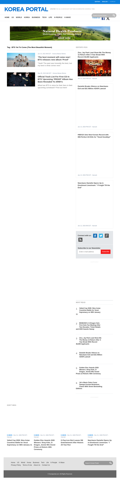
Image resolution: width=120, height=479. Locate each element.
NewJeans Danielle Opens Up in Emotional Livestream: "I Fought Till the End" (94, 185)
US (13, 17)
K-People (58, 17)
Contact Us (46, 465)
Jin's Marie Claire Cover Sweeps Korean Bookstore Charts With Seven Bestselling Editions (89, 386)
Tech (44, 17)
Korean (112, 1)
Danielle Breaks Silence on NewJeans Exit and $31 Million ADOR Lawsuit (93, 87)
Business (36, 17)
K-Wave (67, 17)
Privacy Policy (16, 465)
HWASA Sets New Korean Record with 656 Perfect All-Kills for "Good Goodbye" (94, 136)
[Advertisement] (96, 280)
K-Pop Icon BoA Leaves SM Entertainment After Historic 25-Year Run (72, 442)
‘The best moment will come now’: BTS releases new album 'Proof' (54, 58)
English (105, 1)
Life (50, 17)
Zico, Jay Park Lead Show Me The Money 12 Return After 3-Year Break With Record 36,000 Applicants (94, 55)
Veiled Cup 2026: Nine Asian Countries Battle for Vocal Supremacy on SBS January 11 (88, 311)
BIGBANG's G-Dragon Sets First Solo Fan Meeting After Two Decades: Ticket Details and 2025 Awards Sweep (88, 326)
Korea (27, 17)
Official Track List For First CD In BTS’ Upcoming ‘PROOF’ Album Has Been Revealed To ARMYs (55, 79)
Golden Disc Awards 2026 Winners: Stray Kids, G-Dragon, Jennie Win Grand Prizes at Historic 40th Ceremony (88, 371)
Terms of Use (27, 465)
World (19, 17)
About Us (37, 465)
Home (7, 17)
